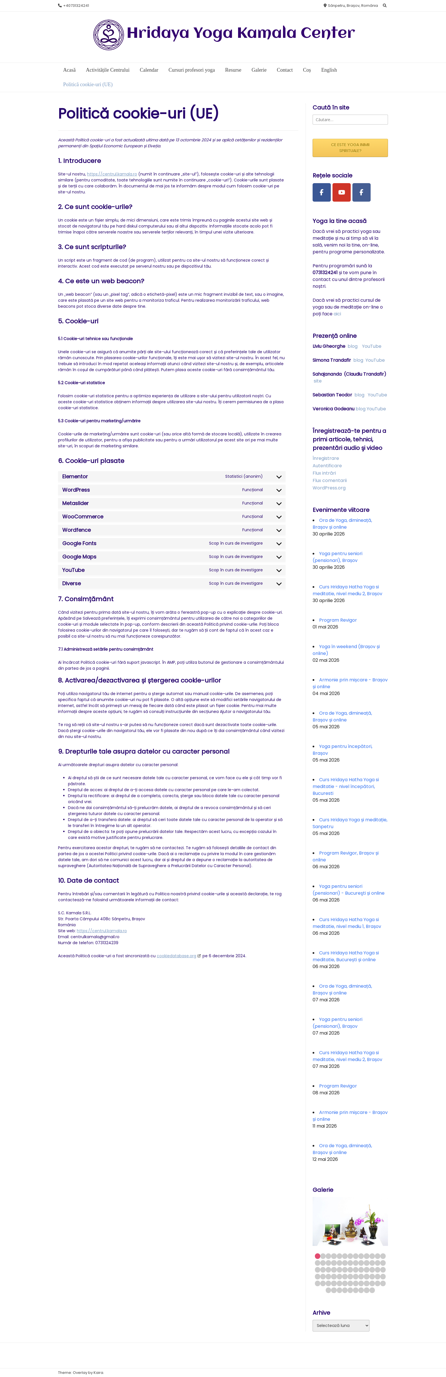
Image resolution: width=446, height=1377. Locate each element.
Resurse (233, 70)
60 (355, 1283)
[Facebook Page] (322, 192)
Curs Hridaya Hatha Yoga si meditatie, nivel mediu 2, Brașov (347, 590)
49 (366, 1276)
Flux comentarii (330, 480)
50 (372, 1276)
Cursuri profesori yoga (191, 70)
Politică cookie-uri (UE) (88, 84)
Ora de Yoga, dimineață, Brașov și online (342, 523)
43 (333, 1276)
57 (339, 1283)
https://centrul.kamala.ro (112, 174)
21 (355, 1263)
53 (317, 1283)
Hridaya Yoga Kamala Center (241, 34)
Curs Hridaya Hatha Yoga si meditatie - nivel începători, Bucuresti (346, 786)
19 (345, 1263)
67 (333, 1290)
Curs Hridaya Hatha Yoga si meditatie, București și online (346, 956)
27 (317, 1269)
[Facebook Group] (361, 192)
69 (345, 1290)
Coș (307, 70)
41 (323, 1276)
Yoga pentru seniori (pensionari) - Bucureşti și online (349, 889)
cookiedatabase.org (176, 956)
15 (323, 1263)
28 (323, 1269)
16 (328, 1263)
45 (345, 1276)
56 (333, 1283)
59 (350, 1283)
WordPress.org (329, 488)
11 (372, 1256)
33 (350, 1269)
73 (366, 1290)
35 (361, 1269)
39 (383, 1269)
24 (372, 1263)
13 (383, 1256)
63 (372, 1283)
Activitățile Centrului (107, 70)
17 (333, 1263)
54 (323, 1283)
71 (355, 1290)
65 (383, 1283)
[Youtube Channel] (342, 192)
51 (377, 1276)
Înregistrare (326, 458)
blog (353, 346)
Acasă (69, 70)
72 (361, 1290)
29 (328, 1269)
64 (377, 1283)
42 (328, 1276)
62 (366, 1283)
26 (383, 1263)
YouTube (371, 346)
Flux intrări (324, 473)
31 (339, 1269)
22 (361, 1263)
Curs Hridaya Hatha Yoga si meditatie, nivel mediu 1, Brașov (347, 923)
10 (366, 1256)
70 (350, 1290)
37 (372, 1269)
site (318, 381)
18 (339, 1263)
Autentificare (327, 465)
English (329, 70)
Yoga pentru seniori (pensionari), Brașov (337, 557)
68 (339, 1290)
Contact (285, 70)
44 (339, 1276)
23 (366, 1263)
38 (377, 1269)
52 (383, 1276)
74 (372, 1290)
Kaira (98, 1372)
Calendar (149, 70)
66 (328, 1290)
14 (317, 1263)
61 (361, 1283)
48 (361, 1276)
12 (377, 1256)
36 (366, 1269)
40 (317, 1276)
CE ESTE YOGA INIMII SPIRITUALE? (350, 148)
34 (355, 1269)
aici (337, 314)
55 (328, 1283)
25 (377, 1263)
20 (350, 1263)
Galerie (259, 70)
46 (350, 1276)
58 (345, 1283)
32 (345, 1269)
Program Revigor (338, 620)
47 (355, 1276)
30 (333, 1269)
